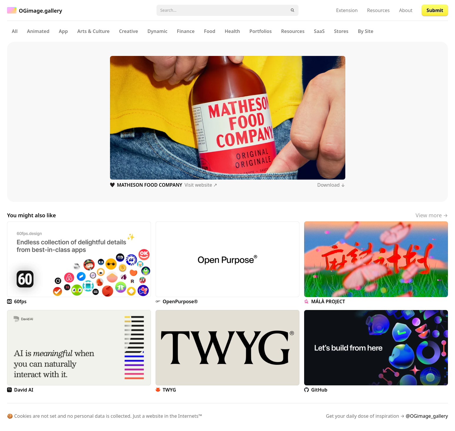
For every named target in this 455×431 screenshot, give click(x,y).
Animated (38, 31)
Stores (341, 31)
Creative (128, 31)
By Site (366, 31)
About (405, 10)
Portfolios (260, 31)
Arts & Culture (93, 31)
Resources (378, 10)
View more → (432, 215)
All (15, 31)
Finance (185, 31)
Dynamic (157, 31)
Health (232, 31)
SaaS (319, 31)
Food (209, 31)
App (63, 31)
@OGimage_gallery (427, 416)
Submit (434, 10)
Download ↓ (331, 185)
